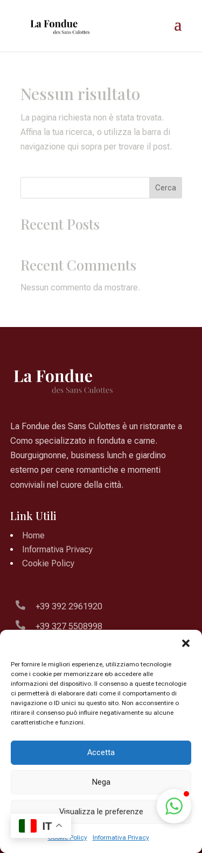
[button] (185, 643)
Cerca (165, 187)
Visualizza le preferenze (101, 811)
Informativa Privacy (121, 837)
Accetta (101, 752)
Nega (101, 782)
